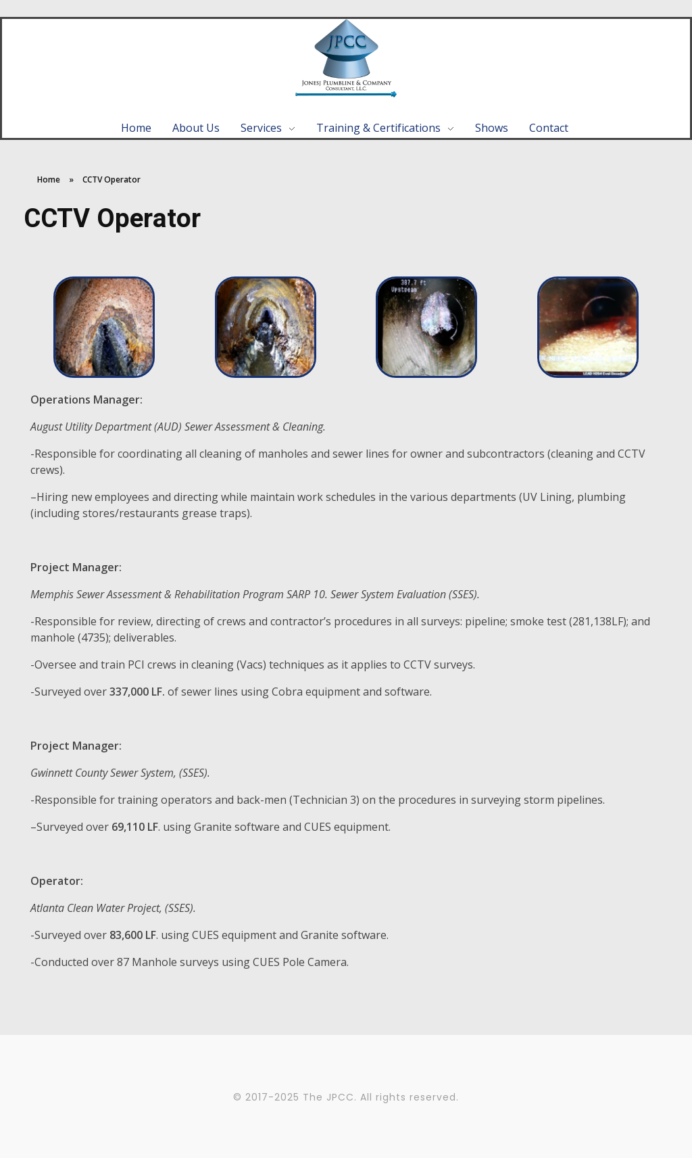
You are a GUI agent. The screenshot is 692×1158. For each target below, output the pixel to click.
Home (48, 179)
